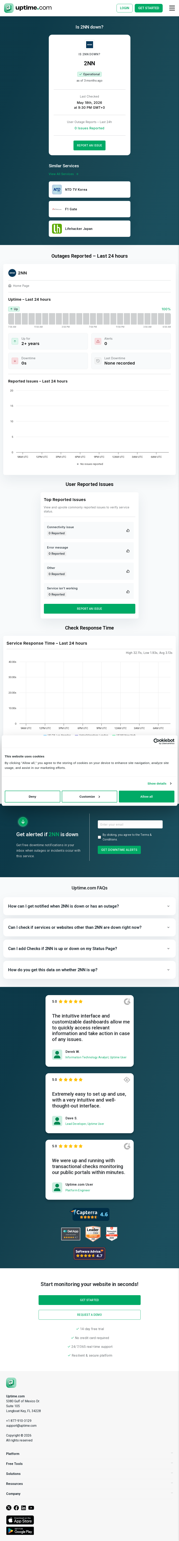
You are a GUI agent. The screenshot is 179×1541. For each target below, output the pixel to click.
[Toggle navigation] (172, 8)
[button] (89, 906)
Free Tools (89, 1464)
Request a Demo (89, 1314)
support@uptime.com (21, 1426)
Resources (89, 1484)
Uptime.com (15, 1396)
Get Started (89, 781)
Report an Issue (89, 145)
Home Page (18, 286)
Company (89, 1494)
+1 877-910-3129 (18, 1421)
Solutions (89, 1474)
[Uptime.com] (11, 1382)
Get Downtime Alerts (119, 849)
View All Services (64, 174)
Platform (89, 1454)
